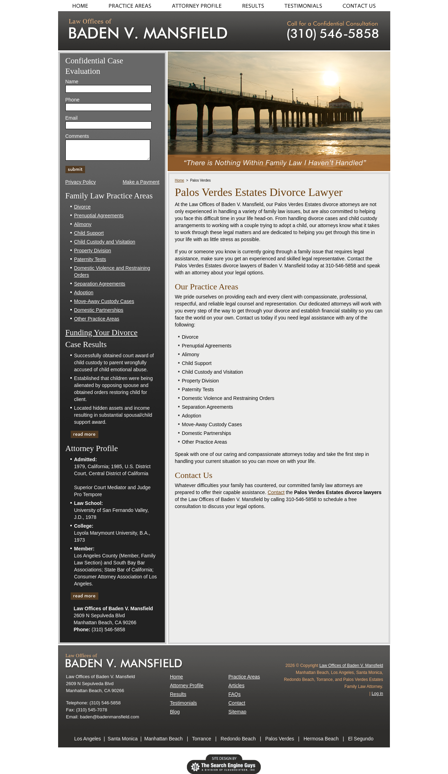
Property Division (92, 250)
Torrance (201, 738)
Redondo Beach (237, 738)
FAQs (235, 694)
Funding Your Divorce (101, 332)
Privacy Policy (80, 182)
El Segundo (360, 738)
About (196, 5)
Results (253, 5)
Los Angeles (87, 738)
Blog (175, 712)
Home (78, 5)
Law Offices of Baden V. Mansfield (351, 665)
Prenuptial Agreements (99, 215)
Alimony (83, 224)
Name (71, 81)
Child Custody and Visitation (104, 242)
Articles (237, 685)
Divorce (82, 207)
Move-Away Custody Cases (104, 301)
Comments (77, 136)
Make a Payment (140, 182)
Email (71, 118)
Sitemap (237, 712)
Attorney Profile (187, 685)
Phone (72, 100)
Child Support (89, 233)
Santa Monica (123, 738)
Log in (377, 693)
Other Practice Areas (96, 319)
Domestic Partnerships (99, 310)
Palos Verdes (279, 738)
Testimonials (304, 5)
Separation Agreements (99, 284)
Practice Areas (129, 5)
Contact (361, 5)
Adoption (83, 292)
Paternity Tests (90, 259)
